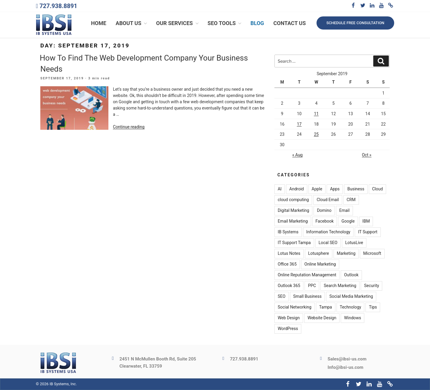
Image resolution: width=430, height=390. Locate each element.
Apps (335, 188)
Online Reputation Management (307, 274)
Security (371, 285)
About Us (132, 23)
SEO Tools (225, 23)
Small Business (307, 296)
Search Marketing (340, 285)
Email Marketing (293, 221)
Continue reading (129, 126)
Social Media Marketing (351, 296)
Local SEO (328, 242)
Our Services (178, 23)
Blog (257, 23)
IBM (366, 221)
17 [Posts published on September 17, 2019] (299, 124)
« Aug (297, 155)
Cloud (377, 188)
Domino (324, 210)
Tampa (325, 307)
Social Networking (294, 307)
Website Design (322, 317)
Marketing (346, 253)
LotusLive (354, 242)
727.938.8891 (58, 6)
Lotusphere (318, 253)
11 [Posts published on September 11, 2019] (316, 113)
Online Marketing (320, 264)
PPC (312, 285)
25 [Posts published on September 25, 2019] (316, 134)
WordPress (288, 328)
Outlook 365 (289, 285)
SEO (281, 296)
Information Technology (328, 231)
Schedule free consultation (355, 23)
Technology (350, 307)
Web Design (289, 317)
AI (280, 188)
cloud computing (293, 199)
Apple (317, 188)
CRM (351, 199)
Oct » (366, 155)
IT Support (367, 231)
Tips (373, 307)
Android (296, 188)
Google (347, 221)
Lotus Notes (289, 253)
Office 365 (287, 264)
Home (98, 23)
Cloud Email (328, 199)
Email (344, 210)
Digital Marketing (293, 210)
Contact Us (290, 23)
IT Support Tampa (294, 242)
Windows (352, 317)
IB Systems (288, 231)
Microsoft (372, 253)
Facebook (325, 221)
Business (355, 188)
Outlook (351, 274)
